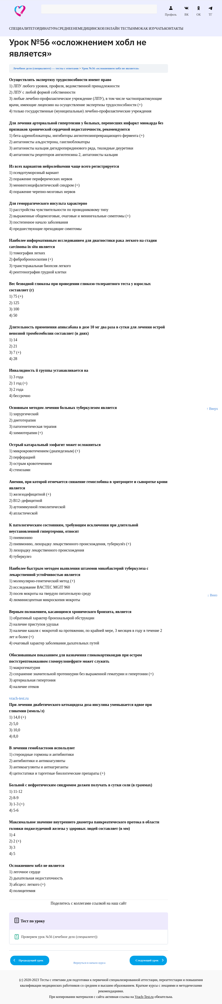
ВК (186, 11)
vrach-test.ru (19, 696)
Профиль (171, 11)
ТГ (210, 11)
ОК (198, 11)
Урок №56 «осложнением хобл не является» (110, 65)
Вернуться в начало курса (89, 960)
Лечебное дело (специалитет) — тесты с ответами (45, 65)
